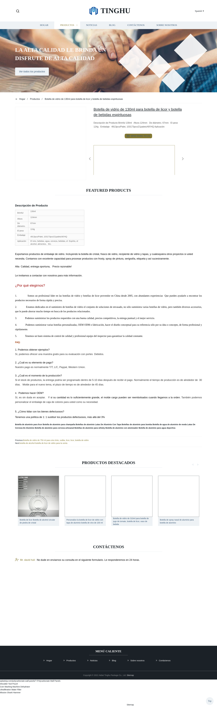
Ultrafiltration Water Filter (10, 690)
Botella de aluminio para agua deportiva (157, 428)
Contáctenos (136, 34)
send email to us (138, 136)
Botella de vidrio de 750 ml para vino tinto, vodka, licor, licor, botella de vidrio (56, 440)
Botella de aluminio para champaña (59, 424)
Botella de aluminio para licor (28, 424)
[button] (17, 11)
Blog (112, 34)
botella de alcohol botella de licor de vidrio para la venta (43, 443)
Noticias (91, 34)
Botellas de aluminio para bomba (137, 424)
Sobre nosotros (166, 34)
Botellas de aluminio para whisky (89, 428)
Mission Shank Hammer (10, 692)
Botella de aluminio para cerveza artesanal (54, 428)
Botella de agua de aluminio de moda (170, 424)
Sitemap (130, 675)
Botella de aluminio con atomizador (121, 428)
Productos (67, 34)
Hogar (44, 34)
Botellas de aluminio (85, 424)
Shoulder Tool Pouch (9, 684)
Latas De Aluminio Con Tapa (108, 424)
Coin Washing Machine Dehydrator (15, 687)
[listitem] (108, 157)
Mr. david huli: (25, 594)
